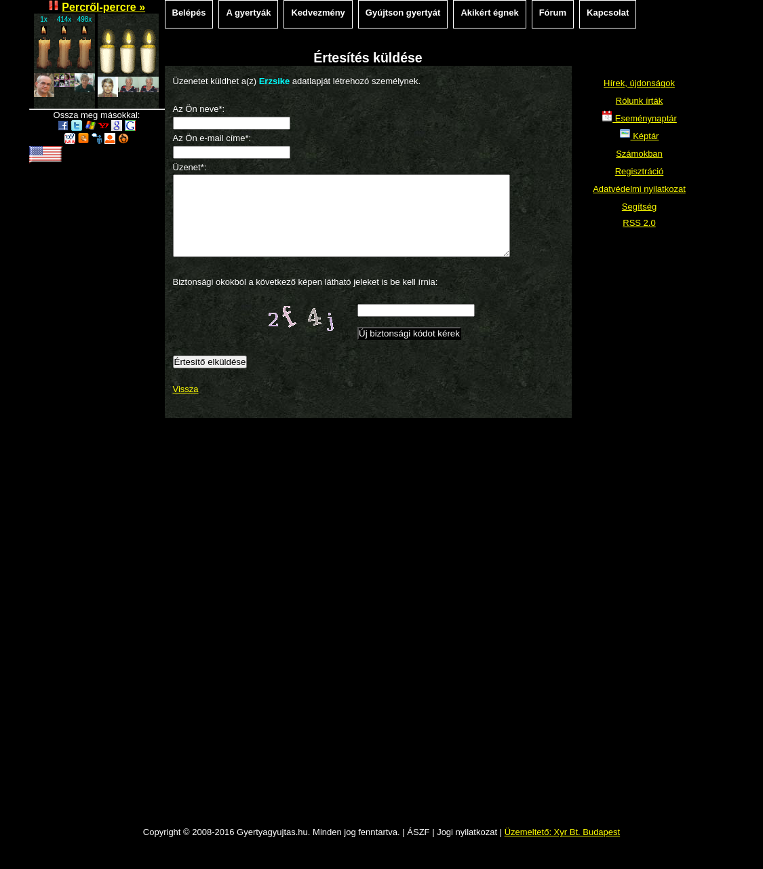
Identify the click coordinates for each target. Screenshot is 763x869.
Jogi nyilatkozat (467, 848)
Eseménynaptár (639, 118)
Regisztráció (639, 171)
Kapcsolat (608, 12)
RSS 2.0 (639, 223)
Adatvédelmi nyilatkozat (639, 189)
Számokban (639, 154)
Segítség (639, 206)
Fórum (552, 12)
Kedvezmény (318, 12)
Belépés (189, 12)
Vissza (186, 405)
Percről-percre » (103, 7)
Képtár (639, 136)
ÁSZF (418, 848)
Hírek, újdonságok (639, 83)
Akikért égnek (489, 12)
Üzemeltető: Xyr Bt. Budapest (563, 848)
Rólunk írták (639, 101)
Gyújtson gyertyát (403, 12)
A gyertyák (248, 12)
